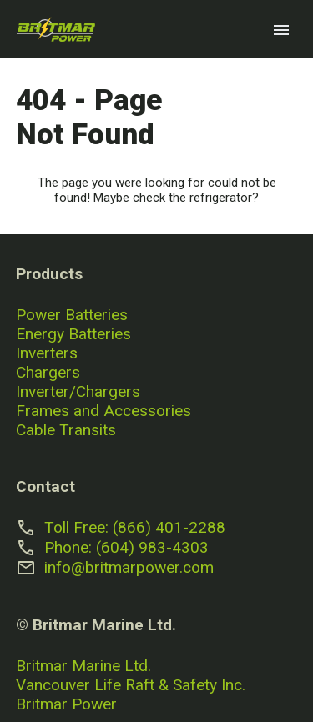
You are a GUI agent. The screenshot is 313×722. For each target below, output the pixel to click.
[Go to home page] (56, 29)
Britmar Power (66, 704)
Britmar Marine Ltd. (83, 665)
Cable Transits (66, 429)
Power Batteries (72, 314)
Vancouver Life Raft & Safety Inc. (130, 684)
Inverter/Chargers (78, 391)
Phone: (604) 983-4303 (126, 547)
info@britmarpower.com (129, 567)
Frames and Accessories (103, 410)
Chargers (48, 372)
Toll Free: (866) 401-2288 (134, 527)
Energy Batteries (73, 333)
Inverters (47, 353)
